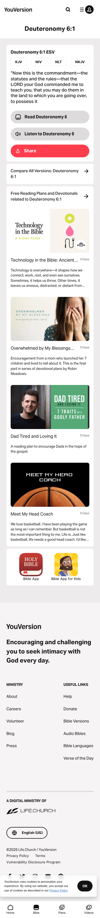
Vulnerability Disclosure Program (33, 862)
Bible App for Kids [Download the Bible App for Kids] (66, 567)
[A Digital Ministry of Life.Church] (50, 803)
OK (84, 886)
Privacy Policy (17, 856)
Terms (40, 856)
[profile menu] (85, 9)
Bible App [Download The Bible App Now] (31, 567)
